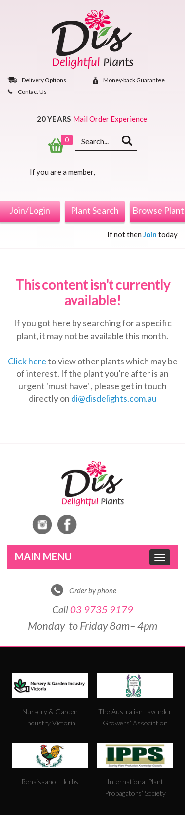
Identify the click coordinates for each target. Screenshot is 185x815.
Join (150, 234)
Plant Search (95, 210)
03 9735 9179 (101, 609)
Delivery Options (44, 80)
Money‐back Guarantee (134, 80)
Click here (27, 361)
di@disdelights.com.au (114, 398)
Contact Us (32, 92)
